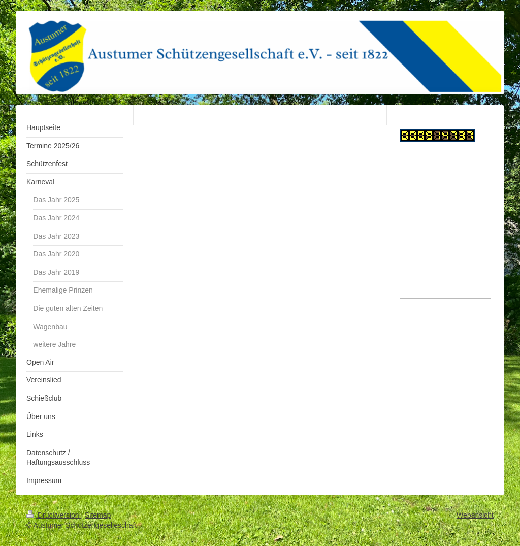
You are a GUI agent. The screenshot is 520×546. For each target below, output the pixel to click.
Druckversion (53, 515)
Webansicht (475, 515)
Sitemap (98, 515)
